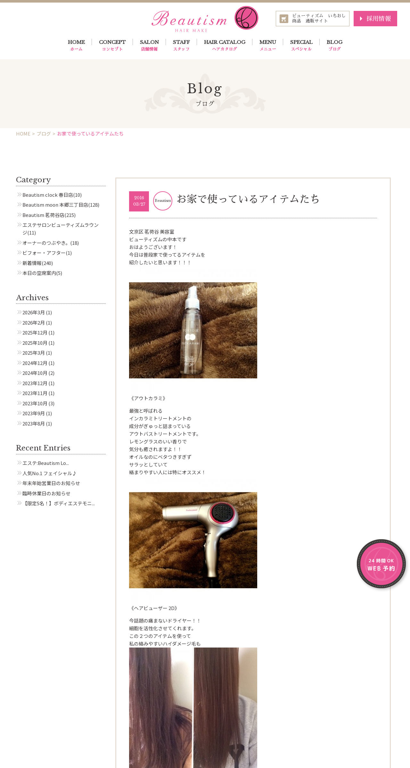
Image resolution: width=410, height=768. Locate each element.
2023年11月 (34, 393)
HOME (76, 46)
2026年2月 (33, 322)
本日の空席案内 (39, 272)
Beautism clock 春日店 (47, 194)
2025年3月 (33, 352)
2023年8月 (33, 423)
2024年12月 (34, 362)
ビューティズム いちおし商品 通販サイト (319, 18)
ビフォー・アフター (44, 252)
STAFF (181, 46)
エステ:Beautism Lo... (45, 462)
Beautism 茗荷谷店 (43, 214)
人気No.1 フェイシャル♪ (49, 473)
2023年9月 (33, 413)
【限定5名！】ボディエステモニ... (58, 503)
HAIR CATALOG (224, 46)
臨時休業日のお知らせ (46, 493)
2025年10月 (34, 342)
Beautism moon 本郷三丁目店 (55, 204)
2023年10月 (34, 403)
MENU (267, 46)
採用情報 (378, 18)
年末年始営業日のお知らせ (51, 483)
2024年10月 (34, 372)
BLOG (334, 46)
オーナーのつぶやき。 (46, 242)
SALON (149, 46)
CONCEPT (112, 46)
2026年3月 (33, 312)
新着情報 (32, 263)
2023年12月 (34, 383)
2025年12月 (34, 332)
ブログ (44, 133)
